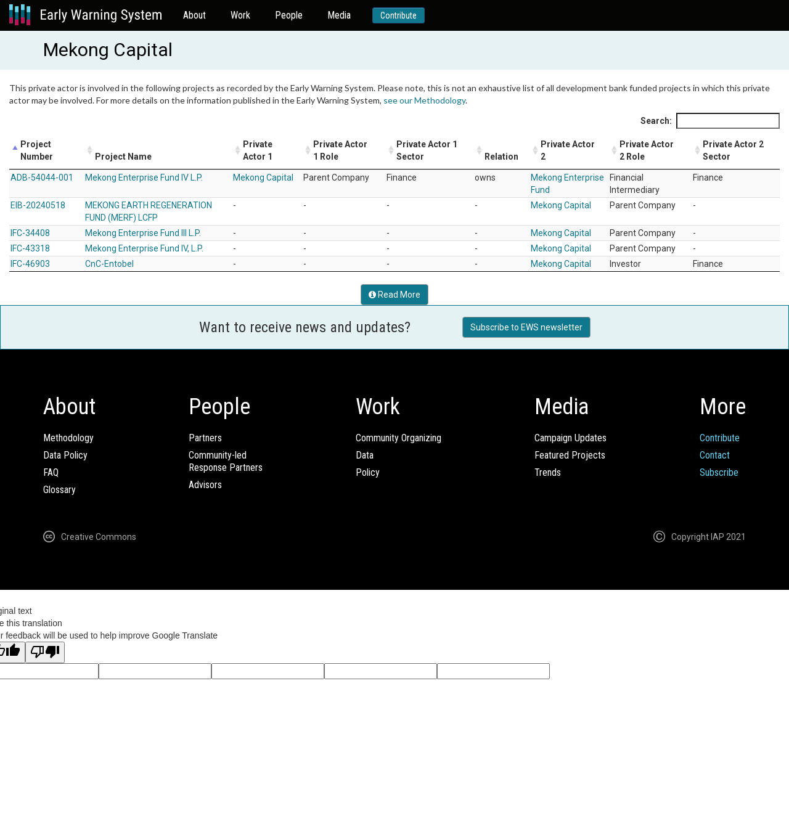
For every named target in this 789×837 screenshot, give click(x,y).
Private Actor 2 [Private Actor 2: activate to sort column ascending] (568, 150)
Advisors (205, 485)
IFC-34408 (30, 233)
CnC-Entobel (109, 264)
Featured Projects (569, 455)
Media (339, 15)
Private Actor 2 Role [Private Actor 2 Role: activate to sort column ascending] (646, 150)
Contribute (398, 15)
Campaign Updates (570, 438)
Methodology (68, 438)
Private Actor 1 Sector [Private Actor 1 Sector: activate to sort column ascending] (426, 150)
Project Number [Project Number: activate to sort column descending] (36, 150)
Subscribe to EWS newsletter (526, 327)
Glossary (59, 490)
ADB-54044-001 (41, 177)
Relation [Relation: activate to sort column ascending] (501, 156)
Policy (368, 472)
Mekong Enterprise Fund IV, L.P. (144, 248)
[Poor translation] (45, 652)
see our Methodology (424, 100)
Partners (205, 438)
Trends (547, 472)
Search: (710, 121)
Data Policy (65, 455)
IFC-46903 (30, 264)
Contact (715, 455)
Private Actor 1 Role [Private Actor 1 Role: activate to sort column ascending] (340, 150)
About (194, 15)
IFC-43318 (30, 248)
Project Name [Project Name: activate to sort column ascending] (123, 156)
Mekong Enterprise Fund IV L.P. (144, 177)
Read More (394, 295)
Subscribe (719, 472)
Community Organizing (398, 438)
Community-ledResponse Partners (226, 461)
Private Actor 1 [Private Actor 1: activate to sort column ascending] (257, 150)
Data (365, 455)
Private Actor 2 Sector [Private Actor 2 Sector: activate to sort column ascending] (733, 150)
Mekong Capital (263, 177)
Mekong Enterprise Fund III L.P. (143, 233)
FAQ (51, 472)
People (289, 15)
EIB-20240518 (37, 205)
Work (240, 15)
